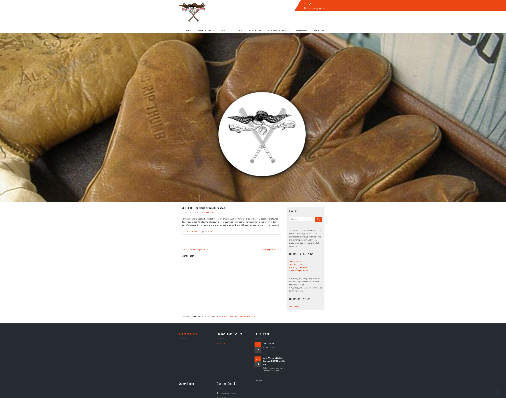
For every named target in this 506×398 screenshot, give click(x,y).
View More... (259, 381)
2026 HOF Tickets (206, 30)
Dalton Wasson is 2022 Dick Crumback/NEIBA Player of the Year (274, 361)
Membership (301, 30)
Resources (319, 30)
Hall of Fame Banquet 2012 (195, 249)
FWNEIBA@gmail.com (316, 8)
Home (188, 30)
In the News (192, 231)
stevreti (208, 231)
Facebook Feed (188, 334)
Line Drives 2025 (269, 343)
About (223, 30)
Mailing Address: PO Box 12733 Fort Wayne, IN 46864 (298, 264)
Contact (238, 30)
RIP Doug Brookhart (271, 249)
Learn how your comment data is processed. (235, 316)
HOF (184, 231)
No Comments (207, 212)
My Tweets (294, 306)
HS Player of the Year (278, 30)
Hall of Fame (255, 30)
